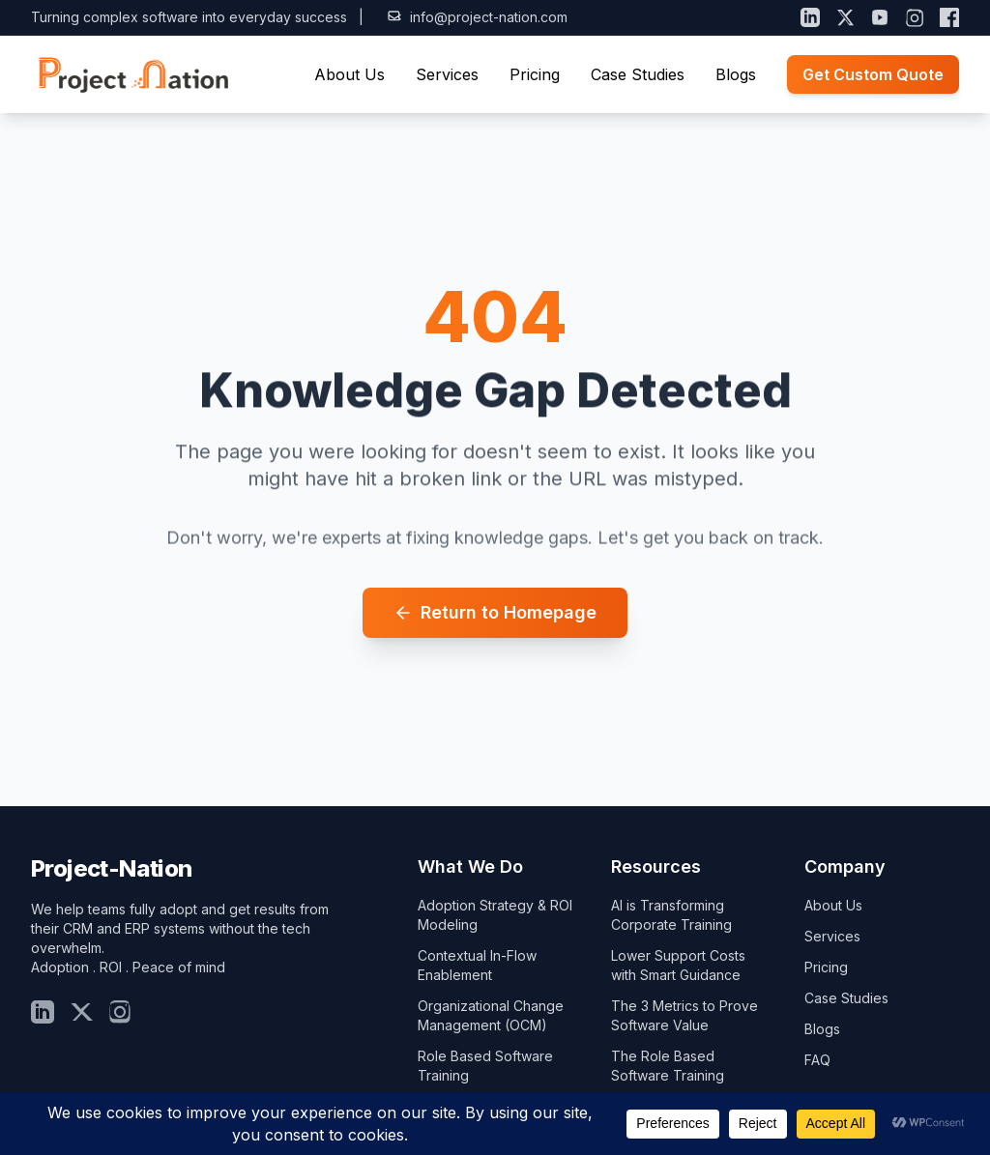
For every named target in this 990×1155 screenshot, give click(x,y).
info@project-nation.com (477, 17)
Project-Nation (111, 868)
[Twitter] (81, 1012)
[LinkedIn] (810, 17)
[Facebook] (949, 17)
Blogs (735, 74)
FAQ (817, 1060)
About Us (349, 74)
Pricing (535, 74)
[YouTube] (879, 17)
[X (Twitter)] (845, 17)
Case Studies (637, 74)
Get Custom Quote (873, 74)
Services (447, 74)
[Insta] (119, 1012)
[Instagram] (914, 17)
